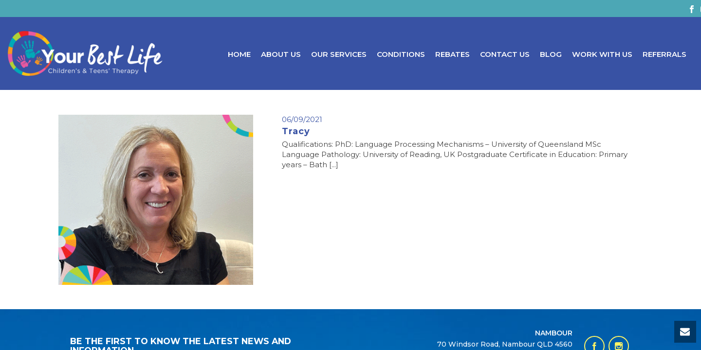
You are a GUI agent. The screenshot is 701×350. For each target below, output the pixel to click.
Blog (551, 54)
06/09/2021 (302, 119)
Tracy (296, 131)
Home (239, 54)
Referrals (664, 54)
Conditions (401, 54)
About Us (281, 54)
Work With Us (602, 54)
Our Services (339, 54)
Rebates (452, 54)
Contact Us (505, 54)
